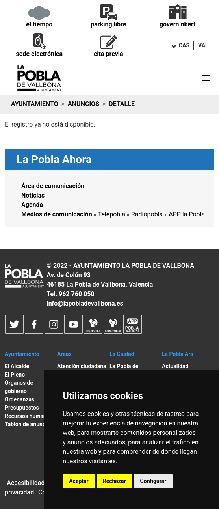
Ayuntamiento (34, 104)
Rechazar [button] (114, 481)
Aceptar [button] (79, 481)
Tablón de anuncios (29, 424)
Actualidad (175, 366)
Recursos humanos (28, 416)
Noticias (33, 195)
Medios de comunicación (56, 214)
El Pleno (15, 374)
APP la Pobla (187, 214)
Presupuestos (22, 408)
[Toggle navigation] (206, 78)
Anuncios (83, 104)
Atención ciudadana (81, 366)
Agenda (32, 205)
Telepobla (111, 214)
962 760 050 (77, 294)
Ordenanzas (19, 399)
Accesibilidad (26, 483)
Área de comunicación (52, 186)
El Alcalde (17, 366)
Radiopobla (147, 214)
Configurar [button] (153, 481)
